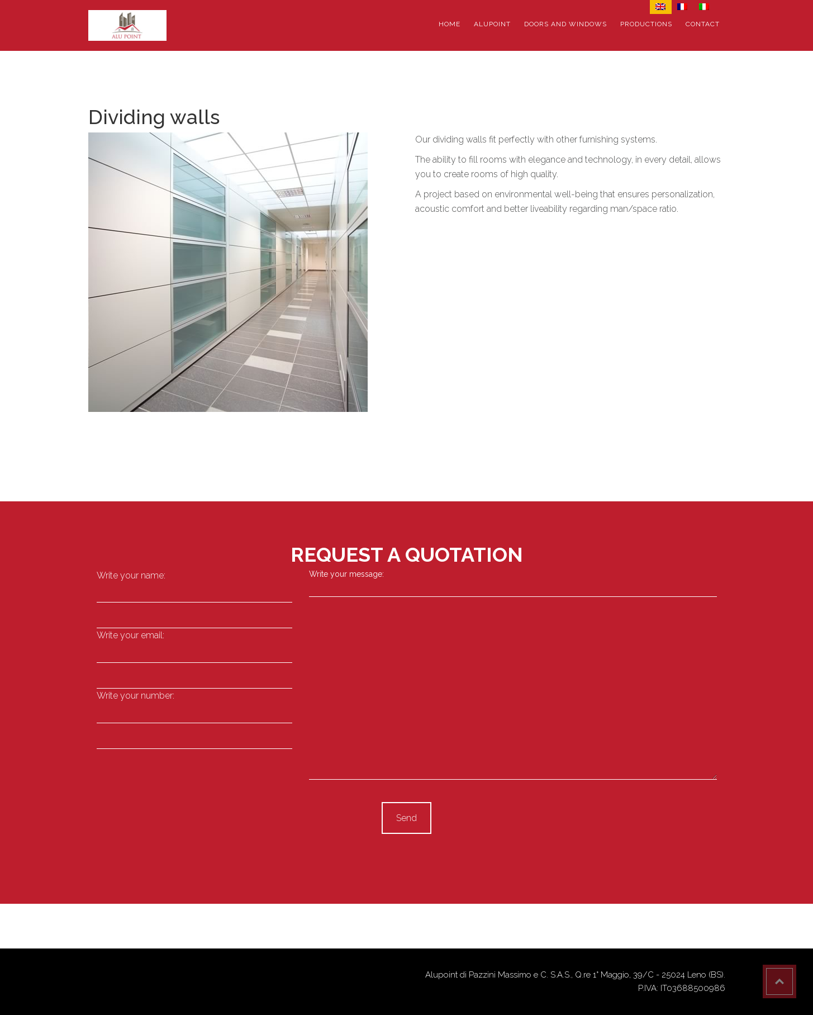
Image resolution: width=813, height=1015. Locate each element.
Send (406, 818)
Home (449, 24)
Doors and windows (565, 24)
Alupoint (492, 24)
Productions (646, 24)
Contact (703, 24)
